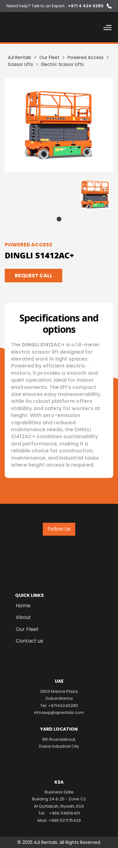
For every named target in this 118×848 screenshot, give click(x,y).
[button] (107, 28)
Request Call (33, 275)
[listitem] (59, 125)
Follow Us (59, 529)
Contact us (29, 641)
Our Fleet (27, 629)
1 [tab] (59, 219)
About (23, 617)
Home (23, 605)
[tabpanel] (95, 194)
